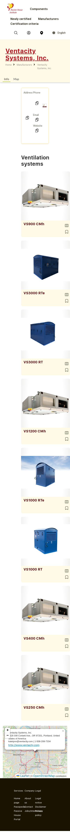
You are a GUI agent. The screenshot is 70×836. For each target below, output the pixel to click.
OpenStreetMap (44, 776)
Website (37, 125)
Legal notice (37, 800)
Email (36, 115)
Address (28, 92)
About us (27, 800)
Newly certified (20, 19)
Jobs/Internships (27, 811)
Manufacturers (48, 19)
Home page (16, 800)
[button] (63, 731)
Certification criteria (24, 23)
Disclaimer (37, 806)
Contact (27, 806)
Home (8, 64)
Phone (36, 92)
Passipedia (16, 806)
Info (6, 79)
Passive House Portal (16, 815)
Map (16, 79)
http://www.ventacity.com (23, 745)
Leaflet (23, 776)
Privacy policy (37, 813)
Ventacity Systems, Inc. (44, 66)
